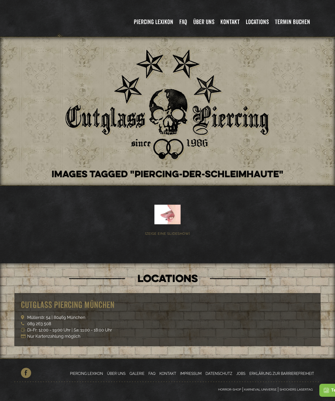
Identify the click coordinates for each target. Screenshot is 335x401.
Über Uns (203, 22)
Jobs (240, 373)
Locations (257, 22)
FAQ (183, 22)
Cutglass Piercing (59, 19)
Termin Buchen (292, 22)
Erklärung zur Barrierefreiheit (281, 373)
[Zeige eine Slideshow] (167, 234)
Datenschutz (218, 373)
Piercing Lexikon (153, 22)
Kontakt (230, 22)
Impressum (191, 373)
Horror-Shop (229, 389)
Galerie (137, 373)
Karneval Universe (260, 389)
